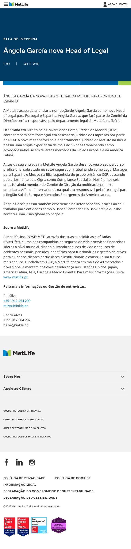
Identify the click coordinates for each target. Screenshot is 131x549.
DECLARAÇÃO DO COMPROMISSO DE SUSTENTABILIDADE (48, 491)
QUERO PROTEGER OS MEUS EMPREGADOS (27, 437)
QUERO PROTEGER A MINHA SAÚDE (23, 420)
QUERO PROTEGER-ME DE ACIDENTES (24, 428)
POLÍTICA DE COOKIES (72, 478)
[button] (5, 4)
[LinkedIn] (19, 463)
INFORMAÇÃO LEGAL (19, 485)
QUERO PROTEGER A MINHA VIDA (22, 411)
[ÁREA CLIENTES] (115, 4)
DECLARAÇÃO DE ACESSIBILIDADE (30, 498)
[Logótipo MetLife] (19, 355)
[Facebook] (6, 463)
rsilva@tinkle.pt (15, 305)
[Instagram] (32, 463)
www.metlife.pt (15, 277)
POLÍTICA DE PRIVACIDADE (24, 478)
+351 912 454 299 (17, 300)
